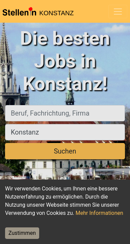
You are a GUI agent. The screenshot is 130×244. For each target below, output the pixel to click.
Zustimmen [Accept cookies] (22, 233)
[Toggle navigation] (117, 11)
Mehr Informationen (99, 213)
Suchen (65, 151)
